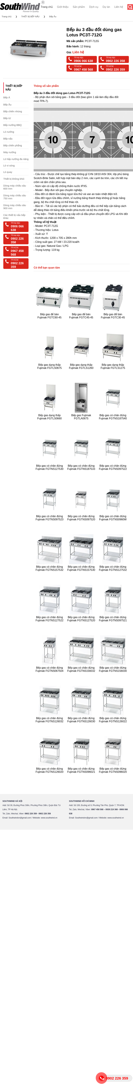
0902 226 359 (115, 69)
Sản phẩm (79, 6)
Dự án (106, 6)
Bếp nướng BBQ (12, 125)
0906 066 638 (83, 61)
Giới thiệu (62, 6)
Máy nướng (9, 152)
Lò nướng (8, 131)
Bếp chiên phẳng (12, 145)
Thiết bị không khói (13, 178)
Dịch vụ (93, 6)
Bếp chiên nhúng (12, 111)
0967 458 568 (83, 69)
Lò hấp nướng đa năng (16, 159)
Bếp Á (6, 97)
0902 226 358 (115, 61)
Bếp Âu (52, 16)
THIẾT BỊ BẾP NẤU (30, 16)
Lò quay (7, 172)
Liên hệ (118, 6)
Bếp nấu (7, 138)
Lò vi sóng (9, 165)
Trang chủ (47, 6)
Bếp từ (7, 118)
